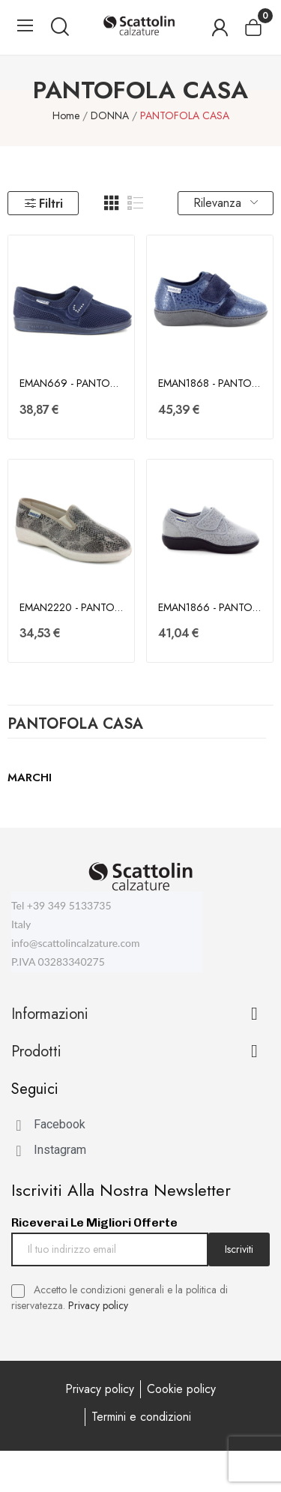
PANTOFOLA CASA (75, 726)
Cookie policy (181, 1389)
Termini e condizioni (141, 1416)
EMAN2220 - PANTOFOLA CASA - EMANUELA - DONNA (71, 608)
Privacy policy (98, 1305)
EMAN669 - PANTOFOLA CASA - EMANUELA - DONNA (71, 383)
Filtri (43, 203)
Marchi (29, 777)
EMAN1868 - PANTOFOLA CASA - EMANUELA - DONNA (210, 383)
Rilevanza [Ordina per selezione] (225, 202)
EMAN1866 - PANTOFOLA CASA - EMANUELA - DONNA (210, 608)
